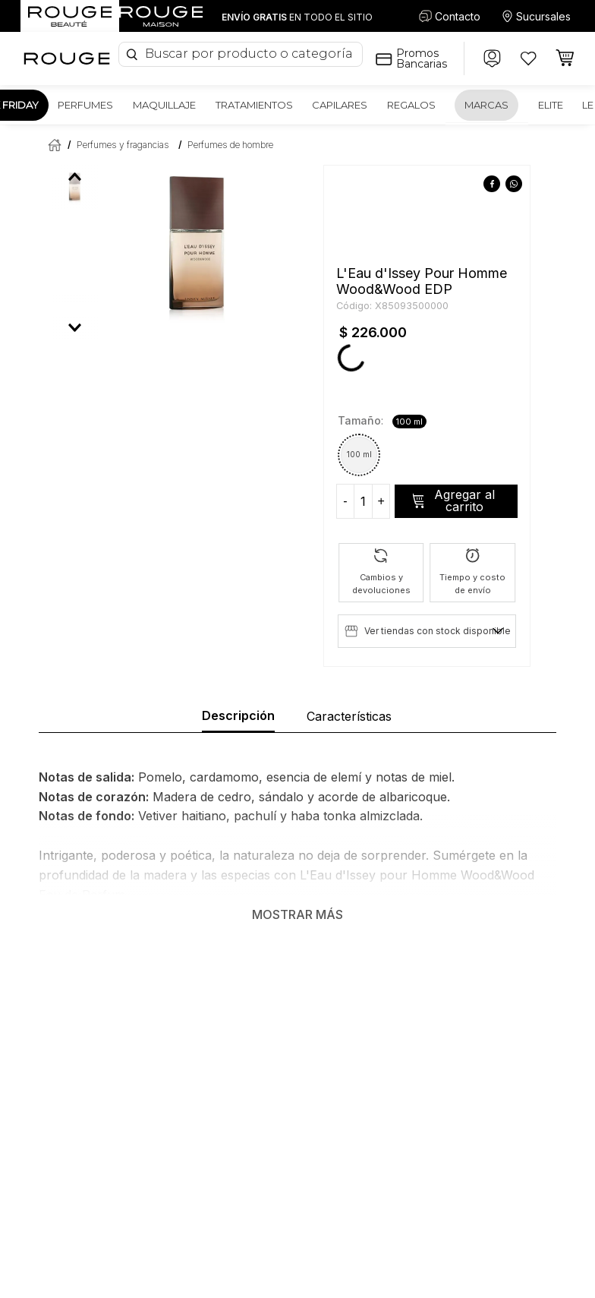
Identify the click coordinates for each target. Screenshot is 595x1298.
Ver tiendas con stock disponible (437, 630)
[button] (359, 455)
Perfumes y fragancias (123, 144)
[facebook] (492, 184)
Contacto (457, 16)
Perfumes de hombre (230, 144)
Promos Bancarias (421, 58)
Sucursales (543, 16)
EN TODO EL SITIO (297, 17)
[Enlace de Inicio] (52, 145)
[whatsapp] (514, 184)
